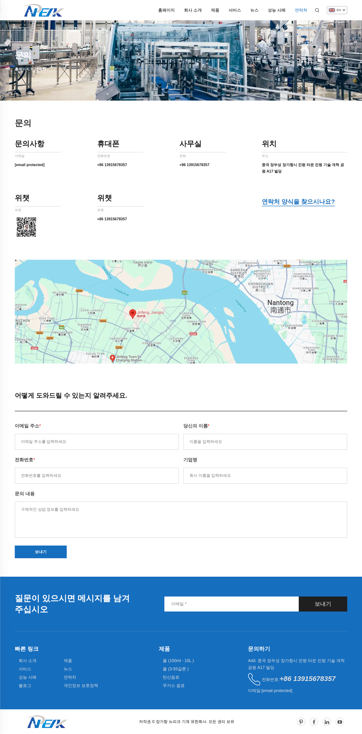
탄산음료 (171, 677)
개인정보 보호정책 (81, 685)
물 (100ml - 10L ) (178, 660)
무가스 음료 (174, 685)
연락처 (301, 10)
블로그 (25, 685)
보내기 (41, 552)
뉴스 (254, 10)
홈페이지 (166, 10)
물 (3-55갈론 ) (176, 669)
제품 (215, 10)
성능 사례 (277, 10)
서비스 (235, 10)
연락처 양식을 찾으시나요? (298, 201)
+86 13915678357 (112, 165)
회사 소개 (193, 10)
